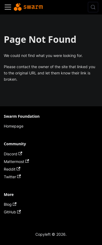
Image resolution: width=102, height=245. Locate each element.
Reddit (12, 169)
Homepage (13, 126)
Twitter (12, 176)
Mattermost (16, 161)
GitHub (12, 212)
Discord (13, 154)
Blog (10, 204)
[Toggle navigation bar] (8, 7)
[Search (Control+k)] (93, 7)
